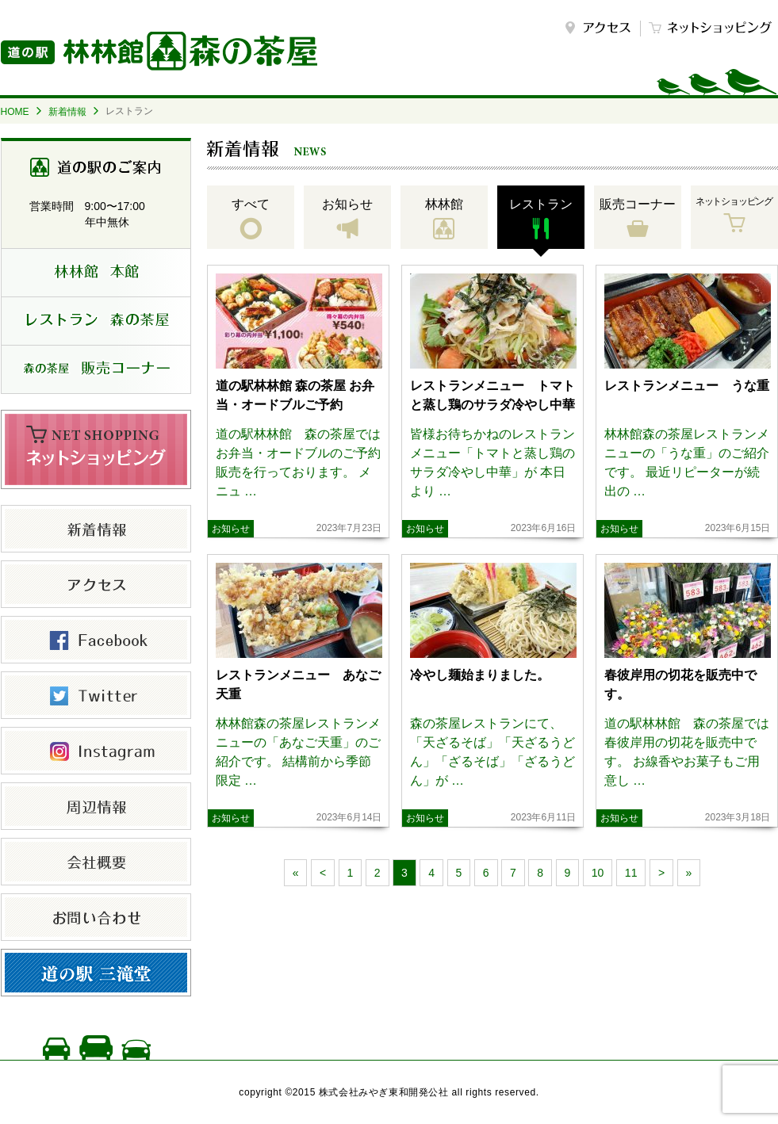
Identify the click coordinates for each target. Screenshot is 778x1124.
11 (631, 872)
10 (598, 872)
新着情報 (67, 111)
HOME (15, 111)
